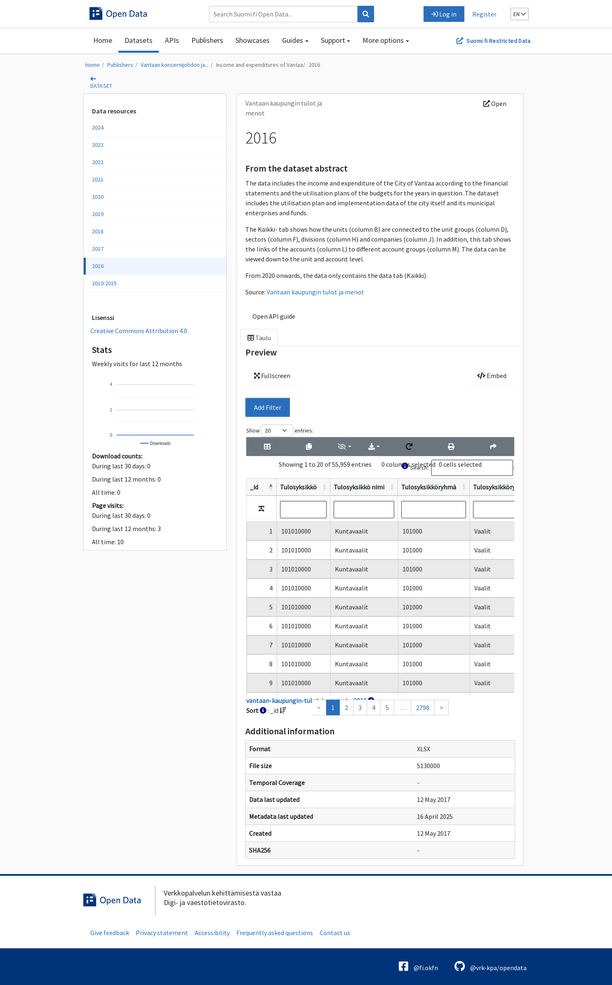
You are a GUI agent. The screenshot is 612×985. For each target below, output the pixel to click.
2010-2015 (104, 283)
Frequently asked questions (274, 933)
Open (494, 103)
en (519, 14)
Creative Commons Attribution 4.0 (138, 331)
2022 (98, 162)
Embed (491, 375)
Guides (292, 40)
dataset (101, 85)
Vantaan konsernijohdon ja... (175, 64)
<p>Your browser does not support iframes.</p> (380, 569)
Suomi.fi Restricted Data (498, 41)
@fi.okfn (418, 966)
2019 (98, 214)
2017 (98, 248)
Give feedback (109, 933)
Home (102, 40)
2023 (98, 144)
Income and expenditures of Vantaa (259, 64)
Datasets (139, 40)
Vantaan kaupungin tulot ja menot (315, 292)
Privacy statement (162, 933)
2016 (314, 64)
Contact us (335, 933)
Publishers (207, 40)
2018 (98, 231)
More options (383, 40)
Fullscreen (272, 375)
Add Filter (267, 407)
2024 (98, 127)
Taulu (259, 338)
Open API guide (273, 316)
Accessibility (212, 933)
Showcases (252, 40)
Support (333, 40)
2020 (98, 196)
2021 (98, 179)
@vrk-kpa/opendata (490, 966)
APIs (172, 40)
